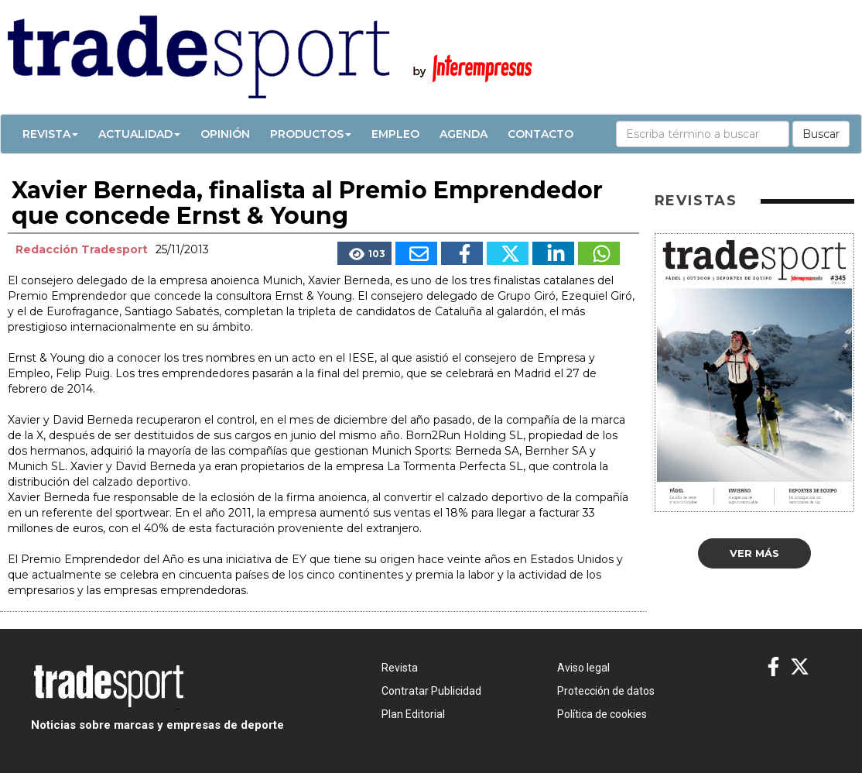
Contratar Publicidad (431, 691)
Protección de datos (606, 691)
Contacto (540, 134)
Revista (50, 134)
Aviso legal (583, 667)
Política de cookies (602, 714)
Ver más (754, 553)
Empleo (395, 134)
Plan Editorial (413, 714)
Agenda (463, 134)
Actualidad (139, 134)
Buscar (821, 134)
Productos (310, 134)
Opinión (225, 134)
